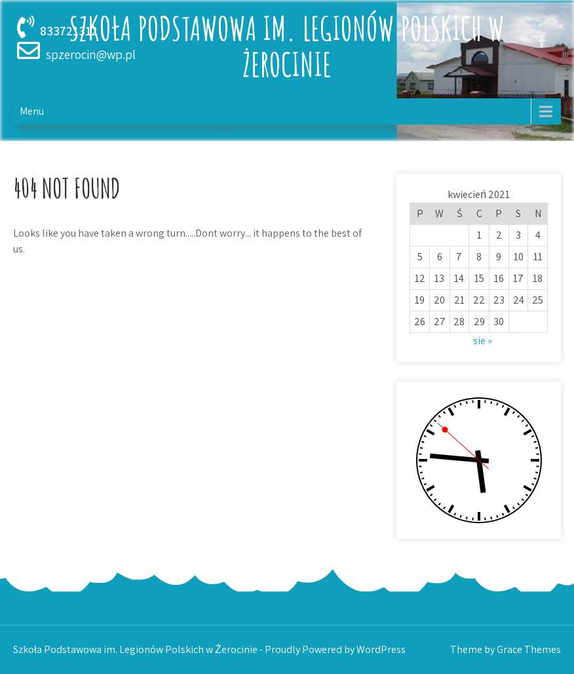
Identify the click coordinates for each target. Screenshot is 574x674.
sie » (482, 340)
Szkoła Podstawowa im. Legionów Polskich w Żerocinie (287, 46)
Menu (32, 111)
